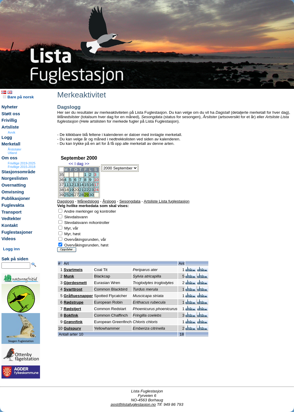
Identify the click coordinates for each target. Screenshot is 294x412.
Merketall (10, 144)
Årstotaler (14, 149)
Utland (12, 153)
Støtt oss (10, 113)
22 (86, 189)
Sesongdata (129, 201)
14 (81, 184)
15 (86, 184)
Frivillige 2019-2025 (21, 163)
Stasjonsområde (18, 171)
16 (91, 184)
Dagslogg (65, 201)
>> (87, 163)
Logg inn (11, 249)
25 (66, 195)
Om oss (9, 157)
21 (81, 189)
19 (71, 189)
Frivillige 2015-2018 (21, 167)
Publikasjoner (15, 198)
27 (76, 195)
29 (86, 195)
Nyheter (9, 107)
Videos (8, 238)
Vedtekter (11, 218)
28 (81, 195)
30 (91, 195)
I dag (78, 163)
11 (66, 184)
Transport (11, 212)
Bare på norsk (18, 97)
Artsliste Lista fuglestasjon (166, 201)
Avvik (11, 132)
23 (91, 189)
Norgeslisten (14, 178)
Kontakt (9, 225)
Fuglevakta (12, 205)
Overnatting (13, 185)
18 (66, 189)
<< (70, 163)
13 (76, 184)
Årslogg (109, 201)
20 (76, 189)
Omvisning (12, 192)
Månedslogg (88, 201)
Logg (6, 137)
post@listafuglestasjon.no (133, 404)
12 (71, 184)
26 (71, 195)
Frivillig (9, 120)
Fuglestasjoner (16, 232)
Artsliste (10, 127)
